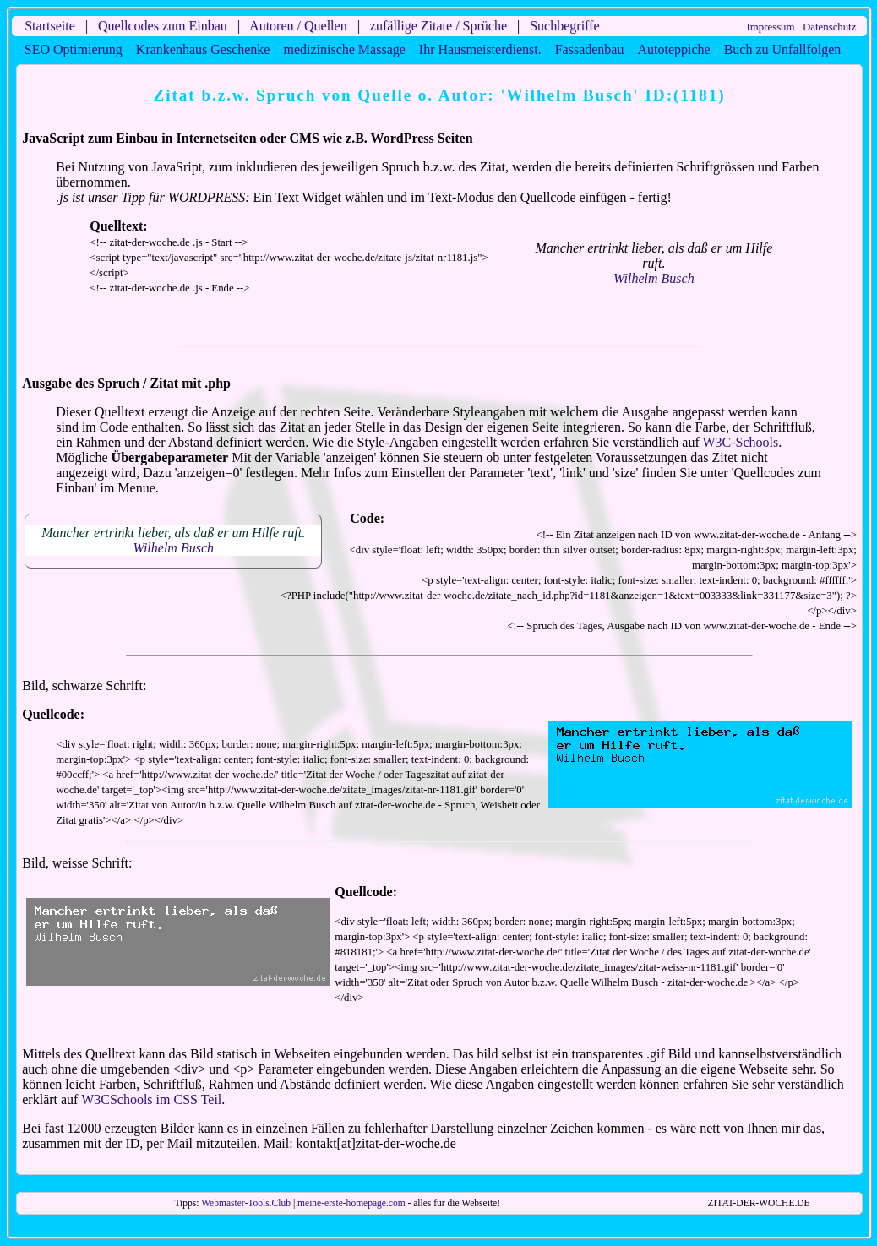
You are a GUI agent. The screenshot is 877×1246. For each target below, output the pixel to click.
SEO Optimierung (74, 49)
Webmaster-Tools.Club (246, 1203)
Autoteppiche (673, 49)
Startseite (50, 26)
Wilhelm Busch (654, 278)
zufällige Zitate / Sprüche (438, 26)
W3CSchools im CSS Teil (151, 1099)
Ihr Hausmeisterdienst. (480, 49)
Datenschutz (829, 27)
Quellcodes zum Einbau (162, 26)
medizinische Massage (344, 49)
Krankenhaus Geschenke (203, 49)
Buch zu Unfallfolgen (783, 49)
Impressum (771, 27)
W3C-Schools (740, 442)
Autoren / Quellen (298, 26)
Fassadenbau (589, 49)
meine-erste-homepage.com (351, 1203)
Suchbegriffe (564, 26)
